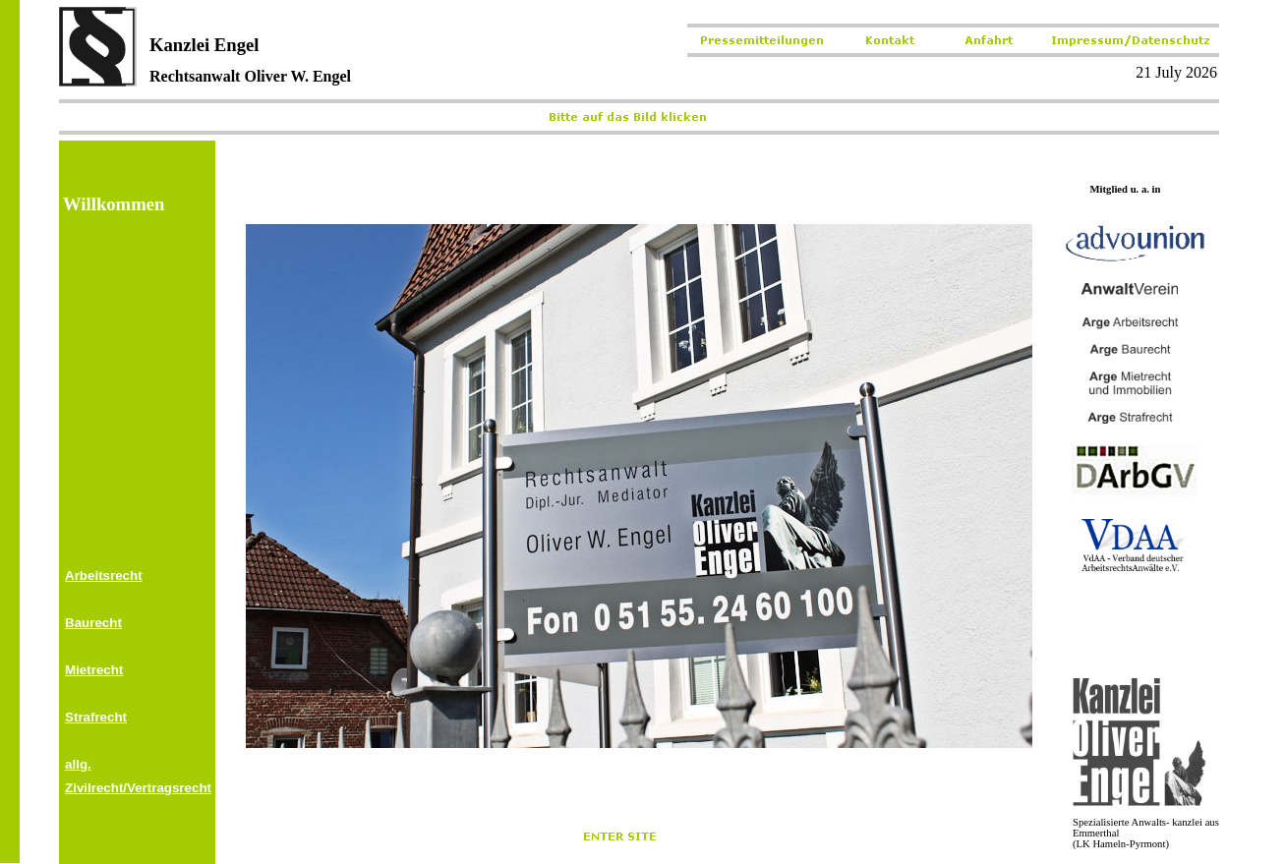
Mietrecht (94, 669)
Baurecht (93, 622)
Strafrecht (96, 717)
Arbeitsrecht (104, 575)
